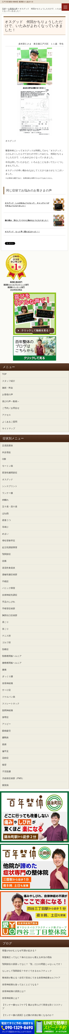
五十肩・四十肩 (9, 506)
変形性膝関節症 (9, 472)
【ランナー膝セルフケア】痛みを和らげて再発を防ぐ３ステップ (32, 1006)
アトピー (6, 724)
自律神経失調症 (9, 595)
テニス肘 (6, 636)
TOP (4, 9)
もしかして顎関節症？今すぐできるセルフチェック (27, 971)
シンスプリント (9, 486)
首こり (5, 629)
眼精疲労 (6, 731)
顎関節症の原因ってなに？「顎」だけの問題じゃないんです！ (32, 964)
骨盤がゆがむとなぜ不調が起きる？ (19, 950)
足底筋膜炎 (7, 445)
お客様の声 (12, 9)
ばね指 (5, 513)
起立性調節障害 (9, 547)
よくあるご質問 (9, 422)
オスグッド (7, 479)
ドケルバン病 (8, 697)
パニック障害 (8, 588)
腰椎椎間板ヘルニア (12, 663)
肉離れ (5, 500)
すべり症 (6, 690)
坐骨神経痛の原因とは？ (14, 991)
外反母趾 (6, 452)
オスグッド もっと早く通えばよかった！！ (22, 232)
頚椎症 (5, 649)
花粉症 (5, 758)
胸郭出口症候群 (9, 615)
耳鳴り (5, 527)
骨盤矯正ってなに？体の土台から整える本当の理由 (27, 957)
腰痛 (4, 670)
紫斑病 (5, 785)
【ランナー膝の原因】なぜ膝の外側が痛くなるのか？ (28, 1015)
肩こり (5, 622)
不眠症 (5, 581)
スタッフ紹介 (8, 381)
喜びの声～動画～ (10, 401)
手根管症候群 (8, 608)
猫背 (4, 765)
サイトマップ (8, 428)
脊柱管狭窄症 (8, 540)
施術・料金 (7, 388)
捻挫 (4, 744)
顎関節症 (6, 554)
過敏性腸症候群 (9, 574)
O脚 (4, 459)
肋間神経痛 (7, 710)
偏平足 (5, 751)
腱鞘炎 (5, 737)
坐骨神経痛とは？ (10, 998)
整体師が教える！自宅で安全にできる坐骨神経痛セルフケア (31, 978)
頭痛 (4, 561)
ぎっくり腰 (7, 676)
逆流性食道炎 (8, 568)
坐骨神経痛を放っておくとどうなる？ (20, 984)
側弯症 (5, 717)
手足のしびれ (8, 602)
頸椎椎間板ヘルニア (12, 656)
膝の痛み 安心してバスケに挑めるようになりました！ (27, 220)
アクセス (6, 415)
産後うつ (6, 520)
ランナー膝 (7, 493)
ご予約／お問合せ (10, 408)
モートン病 (7, 466)
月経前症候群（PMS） (13, 778)
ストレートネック (10, 703)
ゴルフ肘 (6, 642)
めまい (5, 534)
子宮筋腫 (6, 771)
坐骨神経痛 (7, 683)
